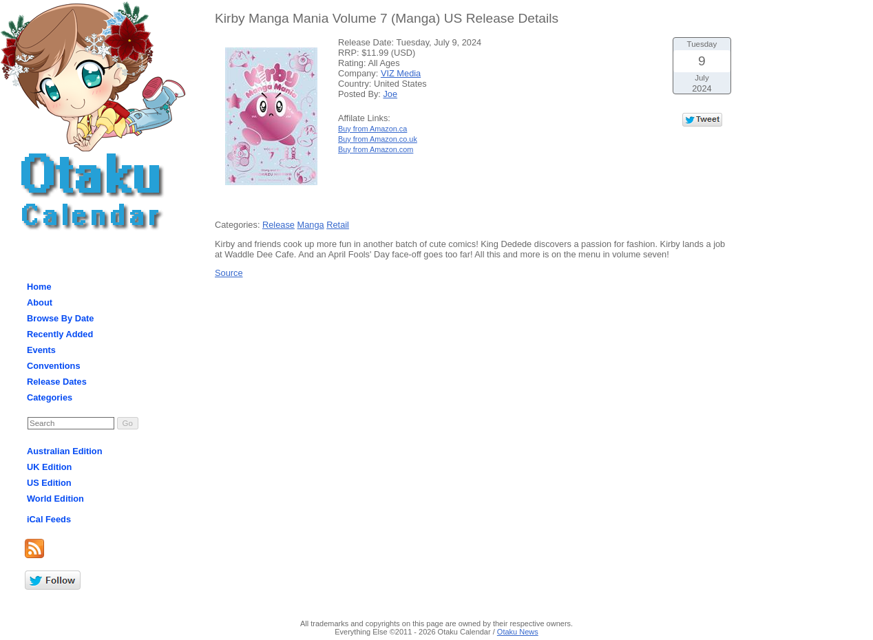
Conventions (54, 366)
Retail (337, 225)
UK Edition (49, 467)
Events (41, 350)
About (39, 302)
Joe (390, 94)
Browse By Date (60, 318)
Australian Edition (65, 451)
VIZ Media (401, 73)
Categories (49, 397)
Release (278, 225)
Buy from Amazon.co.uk (377, 139)
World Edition (55, 498)
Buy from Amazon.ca (372, 129)
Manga (310, 225)
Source (229, 273)
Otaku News (517, 632)
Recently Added (60, 334)
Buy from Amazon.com (375, 149)
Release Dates (57, 381)
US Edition (49, 483)
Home (39, 286)
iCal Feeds (49, 519)
